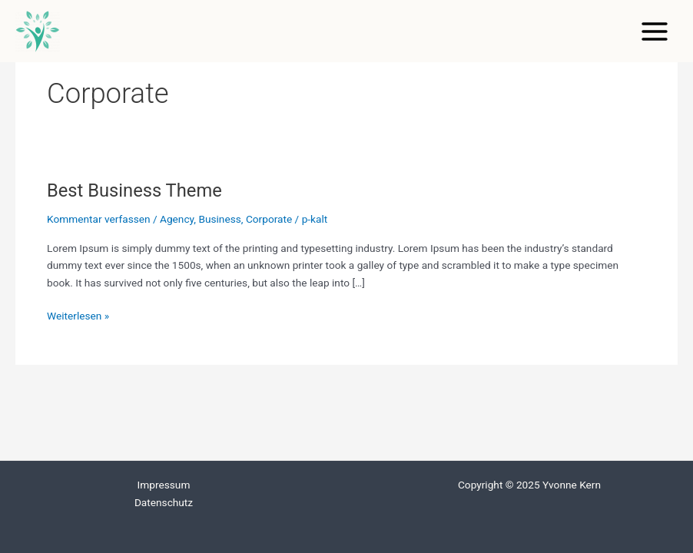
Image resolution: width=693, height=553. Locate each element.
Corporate (269, 219)
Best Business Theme (134, 190)
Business (219, 219)
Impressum (164, 484)
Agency (177, 219)
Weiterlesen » (78, 314)
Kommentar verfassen (99, 219)
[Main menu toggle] (655, 31)
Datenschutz (163, 502)
